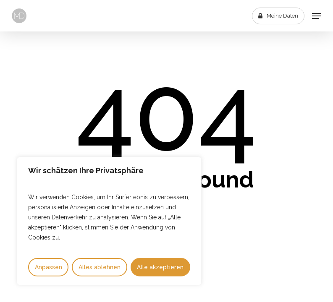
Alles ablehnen (100, 267)
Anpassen (48, 267)
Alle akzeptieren (160, 267)
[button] (316, 16)
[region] (109, 221)
